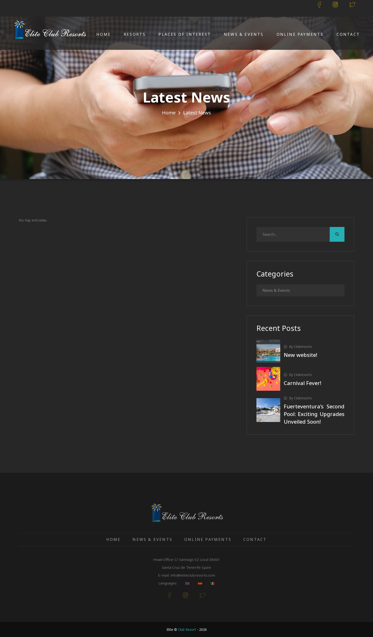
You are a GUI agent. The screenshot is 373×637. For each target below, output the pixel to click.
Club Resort (187, 629)
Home (103, 34)
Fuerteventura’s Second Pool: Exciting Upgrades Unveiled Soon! (314, 414)
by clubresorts (298, 346)
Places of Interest (184, 34)
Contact (348, 34)
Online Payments (300, 34)
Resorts (135, 34)
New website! (300, 354)
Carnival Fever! (302, 382)
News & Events (244, 34)
